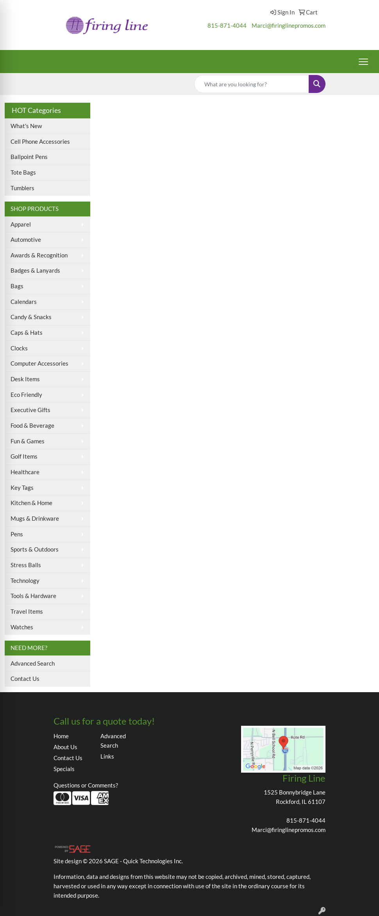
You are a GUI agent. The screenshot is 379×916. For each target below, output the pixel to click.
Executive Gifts (30, 410)
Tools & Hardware (33, 596)
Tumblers (22, 188)
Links (107, 756)
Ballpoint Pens (29, 157)
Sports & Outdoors (35, 549)
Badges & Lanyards (35, 270)
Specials (64, 769)
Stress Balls (26, 565)
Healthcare (25, 472)
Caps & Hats (27, 332)
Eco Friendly (26, 394)
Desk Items (25, 379)
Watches (22, 627)
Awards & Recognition (39, 255)
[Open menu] (363, 62)
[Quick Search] (251, 84)
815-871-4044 (227, 25)
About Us (65, 747)
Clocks (19, 348)
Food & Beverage (32, 425)
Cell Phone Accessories (40, 141)
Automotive (26, 239)
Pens (17, 534)
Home (61, 736)
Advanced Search (33, 663)
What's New (26, 126)
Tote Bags (23, 172)
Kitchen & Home (31, 503)
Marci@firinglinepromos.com (288, 25)
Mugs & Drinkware (35, 518)
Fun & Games (28, 441)
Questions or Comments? (86, 785)
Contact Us (25, 678)
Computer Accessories (39, 363)
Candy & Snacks (31, 317)
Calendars (24, 301)
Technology (25, 580)
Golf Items (24, 456)
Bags (17, 286)
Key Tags (22, 487)
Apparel (21, 224)
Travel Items (27, 611)
